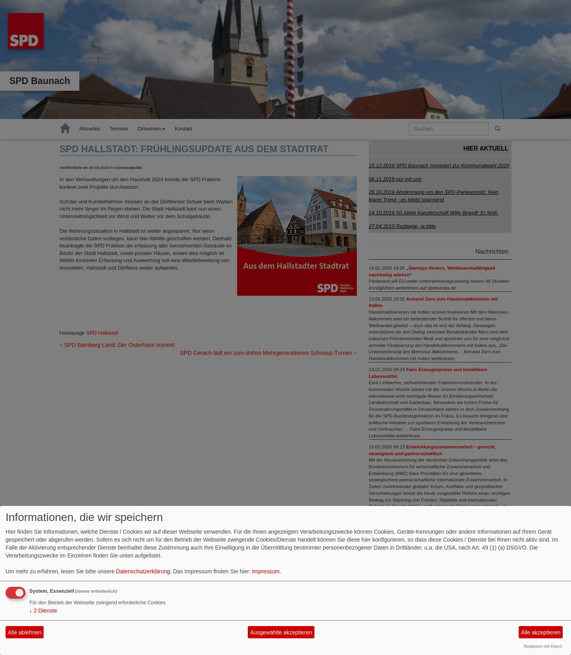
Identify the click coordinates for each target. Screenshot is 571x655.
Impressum (266, 571)
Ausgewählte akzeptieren (281, 632)
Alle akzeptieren (541, 632)
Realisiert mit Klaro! (543, 646)
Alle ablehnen (25, 632)
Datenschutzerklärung (143, 571)
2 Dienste (43, 610)
